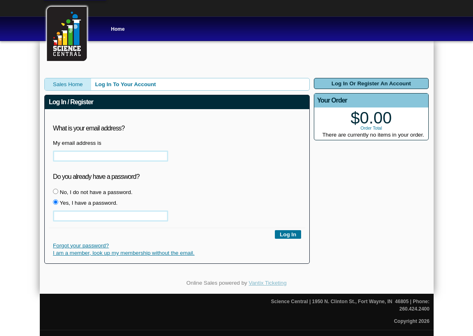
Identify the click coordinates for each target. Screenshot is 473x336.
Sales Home (68, 84)
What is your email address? (89, 128)
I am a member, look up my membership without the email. (123, 253)
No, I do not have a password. (93, 192)
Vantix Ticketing (267, 283)
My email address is (77, 143)
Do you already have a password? (96, 176)
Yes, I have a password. (85, 202)
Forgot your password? (81, 245)
